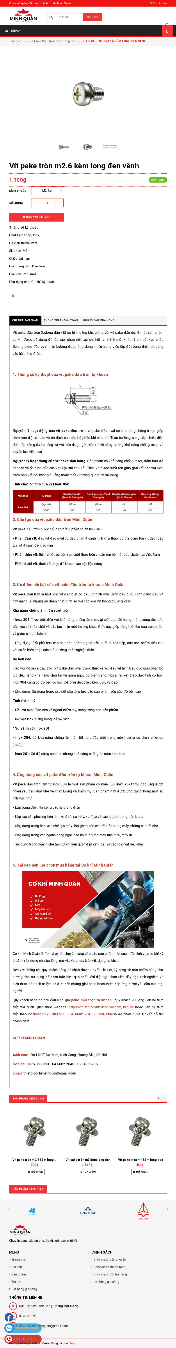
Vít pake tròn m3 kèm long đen (88, 1160)
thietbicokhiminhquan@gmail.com (43, 1326)
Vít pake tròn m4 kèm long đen (140, 1160)
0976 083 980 (29, 1316)
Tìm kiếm (92, 17)
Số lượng (16, 202)
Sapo (72, 1343)
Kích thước (18, 190)
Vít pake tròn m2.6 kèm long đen (36, 1160)
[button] (167, 1209)
